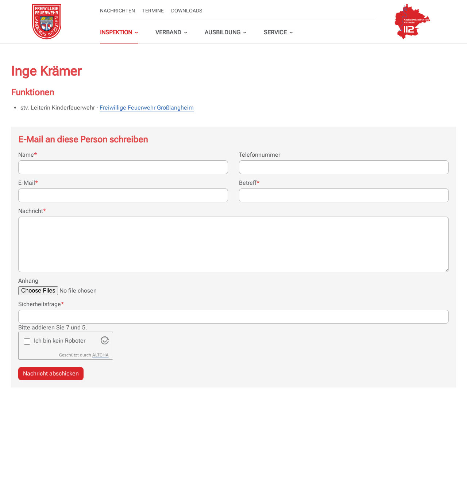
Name (27, 154)
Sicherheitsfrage (41, 304)
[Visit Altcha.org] (105, 342)
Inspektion (116, 32)
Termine (153, 11)
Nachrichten (117, 11)
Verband (168, 32)
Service (275, 32)
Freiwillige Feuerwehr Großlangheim (147, 107)
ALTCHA (100, 355)
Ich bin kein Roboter (59, 340)
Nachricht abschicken (51, 373)
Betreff (249, 182)
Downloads (186, 11)
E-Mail (28, 182)
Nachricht (32, 210)
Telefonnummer (259, 154)
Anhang (28, 280)
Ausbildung (222, 32)
